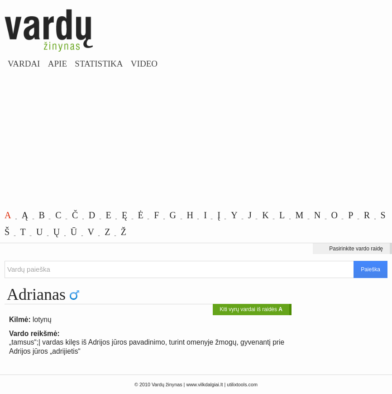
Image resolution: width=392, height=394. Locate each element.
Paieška (370, 269)
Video (144, 63)
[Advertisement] (196, 139)
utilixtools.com (242, 384)
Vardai (24, 63)
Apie (57, 63)
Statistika (99, 63)
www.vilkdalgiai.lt (204, 384)
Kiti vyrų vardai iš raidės (251, 309)
